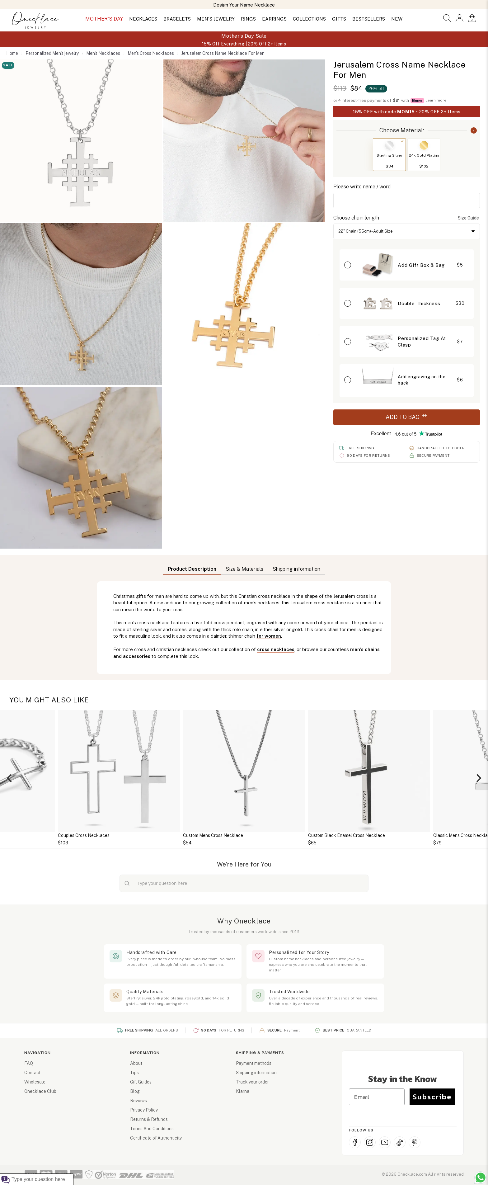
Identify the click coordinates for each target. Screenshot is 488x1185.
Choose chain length (356, 218)
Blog (135, 1091)
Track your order (252, 1081)
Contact (32, 1072)
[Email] (377, 1096)
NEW (396, 18)
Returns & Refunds (149, 1119)
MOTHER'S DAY (104, 19)
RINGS (248, 18)
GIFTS (339, 18)
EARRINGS (274, 18)
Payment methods (253, 1063)
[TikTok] (400, 1142)
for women (268, 636)
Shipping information (256, 1072)
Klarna (242, 1091)
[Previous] (10, 778)
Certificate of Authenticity (156, 1137)
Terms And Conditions (152, 1128)
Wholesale (34, 1081)
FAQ (28, 1063)
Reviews (138, 1100)
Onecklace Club (40, 1091)
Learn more (435, 100)
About (136, 1063)
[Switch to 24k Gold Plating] (424, 145)
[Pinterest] (414, 1142)
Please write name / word (362, 187)
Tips (134, 1072)
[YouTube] (385, 1142)
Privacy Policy (144, 1109)
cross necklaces (275, 649)
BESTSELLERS (368, 18)
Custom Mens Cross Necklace (213, 835)
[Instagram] (370, 1142)
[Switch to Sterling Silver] (389, 145)
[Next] (478, 778)
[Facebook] (355, 1142)
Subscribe (432, 1096)
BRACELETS (177, 18)
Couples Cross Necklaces (84, 835)
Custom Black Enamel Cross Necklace (346, 835)
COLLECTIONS (309, 18)
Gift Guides (141, 1081)
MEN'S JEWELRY (216, 18)
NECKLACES (143, 18)
